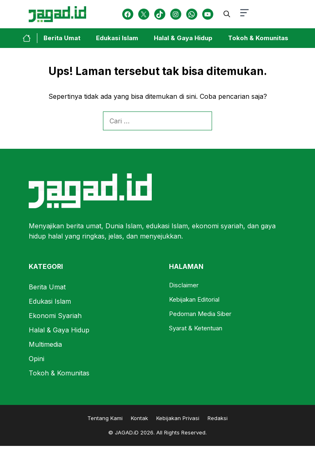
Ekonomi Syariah (55, 315)
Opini (36, 359)
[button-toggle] (244, 14)
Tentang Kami (105, 418)
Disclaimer (184, 285)
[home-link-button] (30, 38)
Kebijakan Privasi (177, 418)
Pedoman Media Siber (200, 314)
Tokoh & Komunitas (258, 38)
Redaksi (218, 418)
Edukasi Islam (117, 38)
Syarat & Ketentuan (195, 328)
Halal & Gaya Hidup (183, 38)
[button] (227, 14)
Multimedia (45, 344)
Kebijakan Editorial (194, 299)
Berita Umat (61, 38)
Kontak (139, 418)
